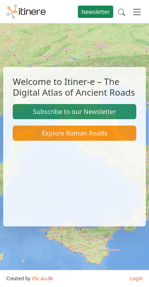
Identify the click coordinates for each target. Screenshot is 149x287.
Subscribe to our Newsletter (74, 111)
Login (136, 278)
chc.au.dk (42, 278)
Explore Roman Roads (74, 133)
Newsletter (95, 12)
